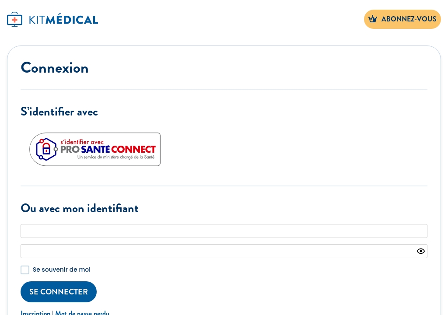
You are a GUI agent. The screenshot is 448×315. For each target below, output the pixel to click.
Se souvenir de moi (62, 270)
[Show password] (421, 251)
